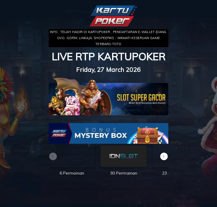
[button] (164, 156)
